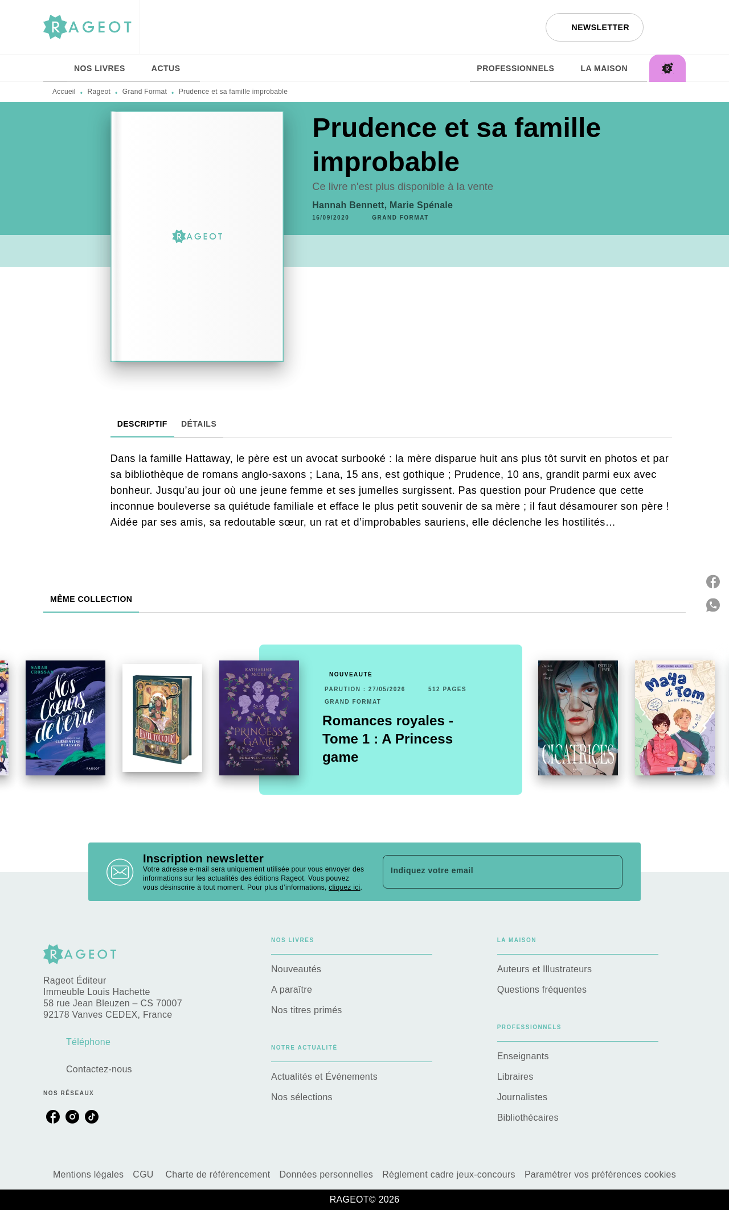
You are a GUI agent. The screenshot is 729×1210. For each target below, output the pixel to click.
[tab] (55, 68)
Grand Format (144, 92)
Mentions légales (88, 1174)
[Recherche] (671, 27)
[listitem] (53, 1116)
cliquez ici (344, 887)
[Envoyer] (608, 872)
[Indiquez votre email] (488, 871)
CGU (144, 1174)
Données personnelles (327, 1174)
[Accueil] (91, 27)
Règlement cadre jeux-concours (448, 1174)
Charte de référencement (217, 1174)
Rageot (99, 92)
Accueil (64, 92)
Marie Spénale (421, 205)
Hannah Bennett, (351, 205)
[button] (595, 27)
